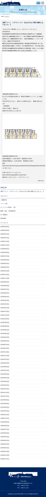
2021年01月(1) (4, 411)
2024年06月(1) (4, 293)
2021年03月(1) (4, 407)
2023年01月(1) (4, 348)
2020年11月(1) (4, 418)
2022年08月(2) (4, 366)
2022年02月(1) (4, 385)
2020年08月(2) (4, 425)
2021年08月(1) (4, 403)
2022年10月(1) (4, 359)
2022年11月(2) (4, 355)
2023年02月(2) (4, 344)
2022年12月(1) (4, 352)
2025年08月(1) (4, 252)
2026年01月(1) (4, 237)
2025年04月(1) (4, 263)
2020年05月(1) (4, 436)
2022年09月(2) (4, 363)
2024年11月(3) (4, 278)
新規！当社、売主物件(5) (7, 211)
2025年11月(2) (4, 245)
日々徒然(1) (3, 214)
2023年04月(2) (4, 337)
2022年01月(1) (4, 389)
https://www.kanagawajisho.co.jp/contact (14, 175)
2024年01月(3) (4, 307)
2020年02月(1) (4, 448)
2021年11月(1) (4, 396)
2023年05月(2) (4, 333)
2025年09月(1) (4, 248)
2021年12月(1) (4, 392)
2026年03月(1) (4, 230)
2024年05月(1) (4, 296)
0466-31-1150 (25, 485)
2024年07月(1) (4, 289)
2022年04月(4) (4, 377)
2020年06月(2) (4, 433)
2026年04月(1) (4, 226)
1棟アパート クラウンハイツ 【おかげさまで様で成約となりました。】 (22, 191)
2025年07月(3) (4, 256)
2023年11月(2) (4, 315)
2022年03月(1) (4, 381)
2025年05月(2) (4, 260)
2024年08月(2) (4, 285)
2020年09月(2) (4, 422)
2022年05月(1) (4, 374)
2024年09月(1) (4, 282)
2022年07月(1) (4, 370)
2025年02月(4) (4, 271)
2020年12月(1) (4, 414)
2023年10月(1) (4, 319)
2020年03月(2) (4, 444)
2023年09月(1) (4, 322)
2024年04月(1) (4, 300)
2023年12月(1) (4, 311)
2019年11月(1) (4, 459)
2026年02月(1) (4, 234)
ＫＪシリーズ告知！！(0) (7, 207)
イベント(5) (3, 203)
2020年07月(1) (4, 429)
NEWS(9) (3, 218)
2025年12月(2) (4, 241)
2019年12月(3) (4, 455)
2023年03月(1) (4, 341)
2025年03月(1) (4, 267)
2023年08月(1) (4, 326)
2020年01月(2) (4, 451)
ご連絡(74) (3, 200)
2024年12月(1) (4, 274)
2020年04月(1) (4, 440)
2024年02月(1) (4, 304)
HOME (2, 16)
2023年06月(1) (4, 330)
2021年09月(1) (4, 400)
